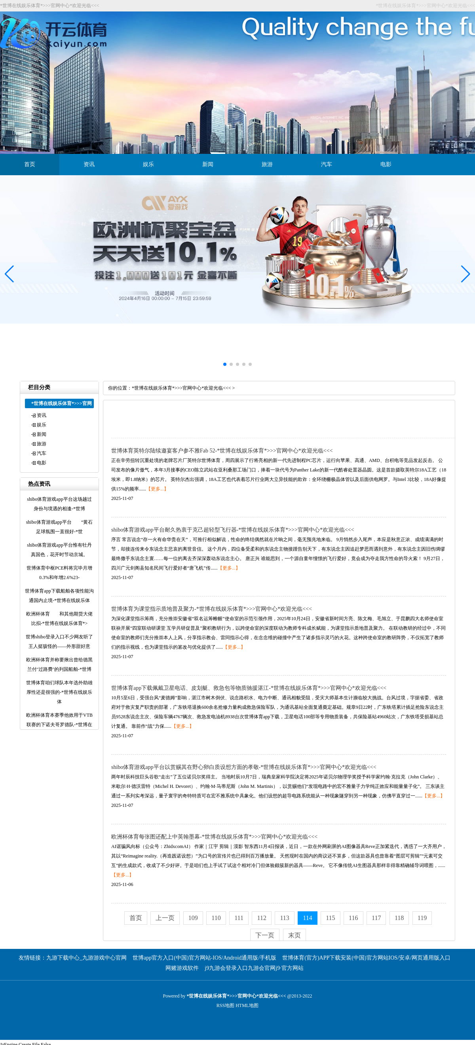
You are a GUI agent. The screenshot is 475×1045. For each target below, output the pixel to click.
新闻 (207, 164)
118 (399, 917)
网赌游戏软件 (182, 968)
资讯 (89, 164)
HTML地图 (247, 1005)
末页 (294, 935)
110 (215, 917)
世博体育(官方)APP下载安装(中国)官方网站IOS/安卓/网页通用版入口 (366, 958)
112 (261, 917)
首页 (29, 164)
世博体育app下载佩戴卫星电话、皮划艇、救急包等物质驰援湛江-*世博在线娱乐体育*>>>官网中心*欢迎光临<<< (248, 688)
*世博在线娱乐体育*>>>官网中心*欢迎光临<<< (181, 388)
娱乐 (148, 164)
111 (238, 917)
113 (284, 917)
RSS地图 (225, 1005)
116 (353, 917)
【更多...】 (157, 489)
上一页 (165, 917)
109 (193, 917)
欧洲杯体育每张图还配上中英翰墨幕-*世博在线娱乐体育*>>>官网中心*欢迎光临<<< (214, 837)
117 (376, 917)
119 (422, 917)
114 (307, 917)
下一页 (264, 935)
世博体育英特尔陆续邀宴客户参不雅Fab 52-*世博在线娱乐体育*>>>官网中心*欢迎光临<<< (222, 451)
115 (330, 917)
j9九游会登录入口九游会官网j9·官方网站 (254, 968)
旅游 (267, 164)
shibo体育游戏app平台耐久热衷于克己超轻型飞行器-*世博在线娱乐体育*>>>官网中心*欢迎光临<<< (232, 530)
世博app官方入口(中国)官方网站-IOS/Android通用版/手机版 (204, 958)
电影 (385, 164)
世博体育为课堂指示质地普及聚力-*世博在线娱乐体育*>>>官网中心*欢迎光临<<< (211, 609)
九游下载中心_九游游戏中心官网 (86, 958)
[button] (465, 274)
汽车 (326, 164)
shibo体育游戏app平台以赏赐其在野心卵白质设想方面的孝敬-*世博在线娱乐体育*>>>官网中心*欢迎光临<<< (243, 767)
